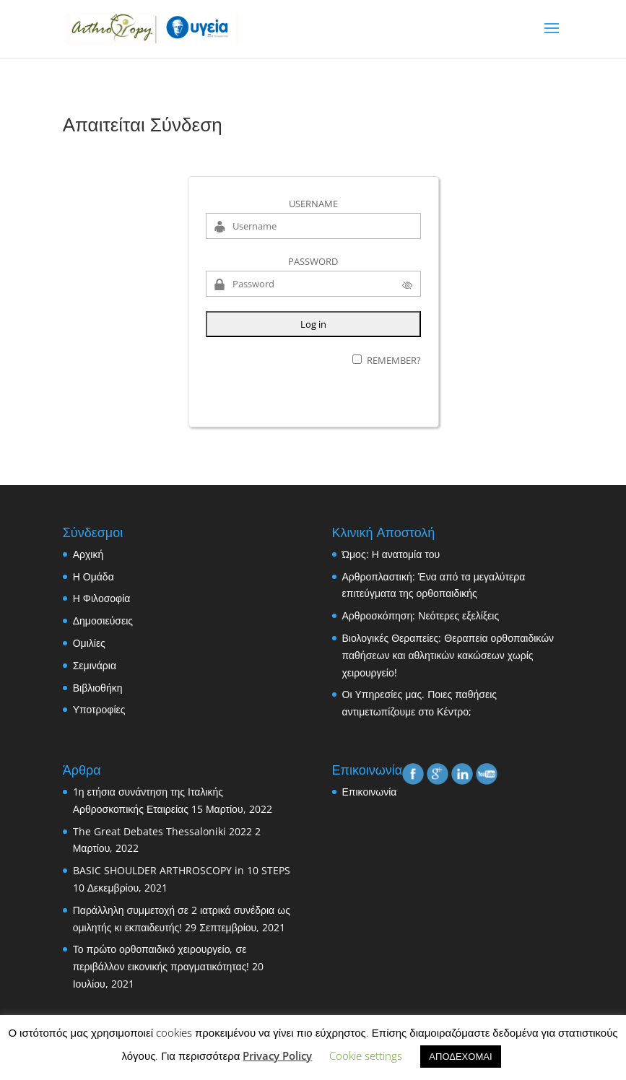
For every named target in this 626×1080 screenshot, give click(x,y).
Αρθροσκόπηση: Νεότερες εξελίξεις (421, 615)
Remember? (394, 360)
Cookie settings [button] (365, 1055)
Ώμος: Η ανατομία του (391, 554)
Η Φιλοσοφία (102, 598)
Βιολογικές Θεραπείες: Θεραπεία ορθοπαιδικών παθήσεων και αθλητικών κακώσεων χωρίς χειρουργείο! (448, 655)
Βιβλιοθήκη (98, 687)
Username (313, 203)
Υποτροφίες (99, 709)
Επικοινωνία (369, 791)
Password (313, 261)
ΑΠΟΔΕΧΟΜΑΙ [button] (460, 1056)
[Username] (313, 226)
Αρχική (88, 554)
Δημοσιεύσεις (103, 620)
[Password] (313, 284)
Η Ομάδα (93, 576)
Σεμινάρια (94, 665)
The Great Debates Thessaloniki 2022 (162, 831)
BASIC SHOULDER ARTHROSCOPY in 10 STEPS (181, 870)
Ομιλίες (89, 643)
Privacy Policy (277, 1055)
